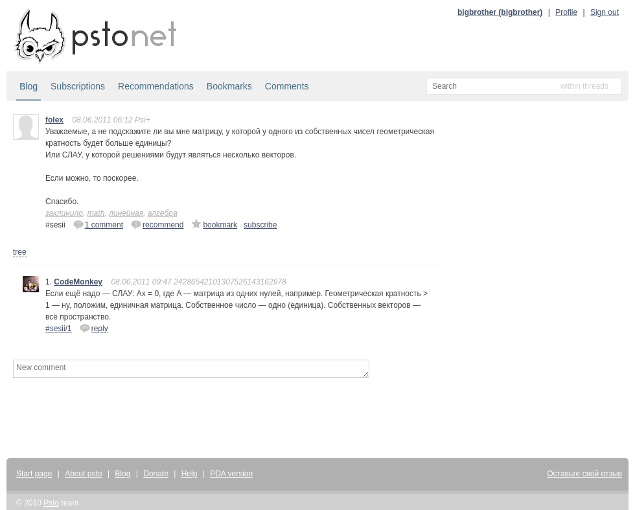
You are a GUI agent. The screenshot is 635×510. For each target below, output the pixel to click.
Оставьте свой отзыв (584, 473)
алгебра (163, 213)
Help (189, 473)
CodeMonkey (78, 281)
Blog (28, 86)
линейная (126, 213)
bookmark (214, 224)
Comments (287, 86)
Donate (155, 473)
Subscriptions (78, 86)
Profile (566, 12)
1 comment (98, 224)
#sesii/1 (58, 328)
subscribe (260, 224)
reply (94, 328)
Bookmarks (229, 86)
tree (20, 252)
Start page (34, 473)
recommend (157, 224)
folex (54, 119)
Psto (51, 502)
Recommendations (156, 86)
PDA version (231, 473)
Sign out (604, 12)
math (96, 213)
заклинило (64, 213)
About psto (83, 473)
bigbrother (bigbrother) (499, 12)
